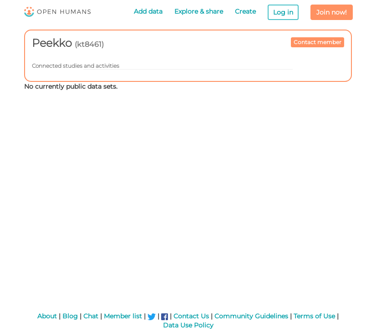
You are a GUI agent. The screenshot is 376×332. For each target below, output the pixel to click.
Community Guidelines (251, 316)
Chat (90, 316)
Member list (123, 316)
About (47, 316)
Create (245, 11)
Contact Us (191, 316)
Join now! (331, 12)
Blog (70, 316)
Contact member (317, 42)
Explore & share (198, 11)
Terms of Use (314, 316)
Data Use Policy (188, 325)
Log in (283, 12)
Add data (148, 11)
